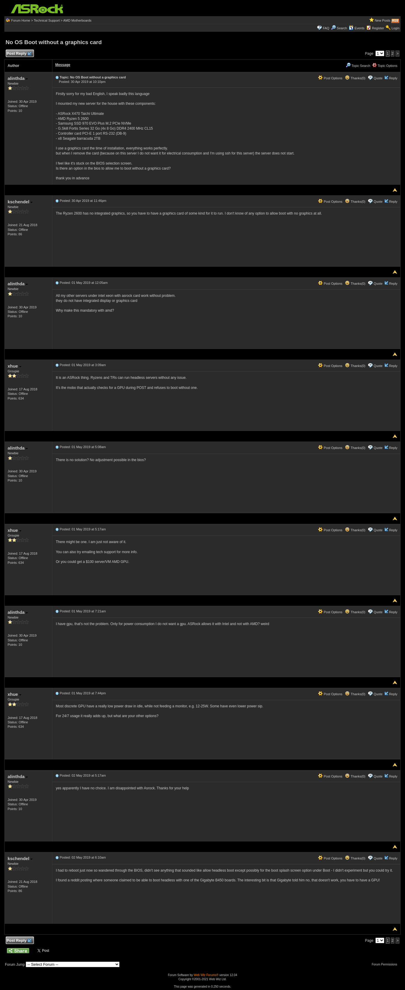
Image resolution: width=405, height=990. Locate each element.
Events (356, 28)
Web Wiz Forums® (206, 975)
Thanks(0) (355, 78)
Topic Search (358, 65)
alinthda (18, 78)
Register (378, 28)
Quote (378, 78)
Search (342, 28)
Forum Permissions (386, 964)
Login (395, 28)
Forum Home (20, 20)
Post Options (330, 78)
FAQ (326, 28)
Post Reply (19, 53)
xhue (14, 365)
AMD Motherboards (77, 20)
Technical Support (46, 20)
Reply (393, 78)
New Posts (383, 20)
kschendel (20, 201)
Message (62, 65)
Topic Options (385, 65)
